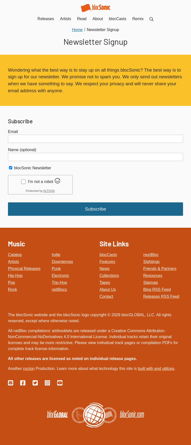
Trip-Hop (59, 282)
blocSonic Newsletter (32, 168)
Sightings (151, 262)
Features (107, 262)
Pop (11, 282)
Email (13, 132)
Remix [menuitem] (137, 19)
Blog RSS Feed (157, 289)
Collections (109, 275)
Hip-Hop (15, 275)
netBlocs (59, 289)
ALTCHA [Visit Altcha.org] (49, 191)
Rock (12, 289)
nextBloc (150, 255)
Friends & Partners (159, 269)
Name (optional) (22, 150)
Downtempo (62, 262)
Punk (56, 269)
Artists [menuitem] (65, 19)
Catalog (15, 255)
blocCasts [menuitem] (117, 19)
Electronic (60, 275)
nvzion (28, 368)
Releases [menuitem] (46, 19)
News (104, 269)
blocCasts (108, 255)
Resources (152, 275)
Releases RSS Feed (161, 296)
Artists (13, 262)
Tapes (104, 282)
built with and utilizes (156, 368)
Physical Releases (24, 269)
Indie (56, 255)
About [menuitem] (98, 19)
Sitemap (150, 282)
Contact (106, 296)
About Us (107, 289)
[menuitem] (151, 19)
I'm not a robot (40, 181)
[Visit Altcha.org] (57, 182)
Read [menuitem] (82, 19)
